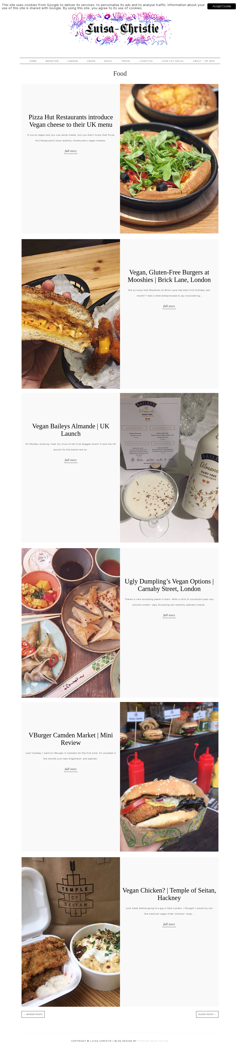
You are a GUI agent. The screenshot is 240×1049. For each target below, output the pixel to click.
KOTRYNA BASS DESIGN (153, 1041)
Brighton (52, 61)
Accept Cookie (221, 6)
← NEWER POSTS (33, 1014)
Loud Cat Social (173, 61)
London (73, 61)
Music (108, 61)
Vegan (91, 61)
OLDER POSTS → (207, 1014)
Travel (126, 61)
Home (33, 61)
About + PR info (204, 61)
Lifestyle (146, 61)
